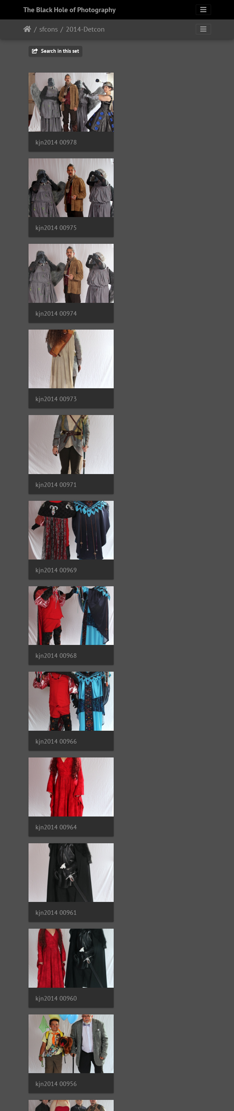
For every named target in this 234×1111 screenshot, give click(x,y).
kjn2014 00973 (150, 225)
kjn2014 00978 (56, 140)
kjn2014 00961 (150, 478)
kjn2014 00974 (56, 225)
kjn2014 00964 (56, 478)
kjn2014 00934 (56, 984)
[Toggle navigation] (203, 10)
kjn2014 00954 (56, 647)
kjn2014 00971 (56, 309)
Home (27, 29)
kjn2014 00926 (56, 1068)
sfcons (48, 29)
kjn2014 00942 (56, 816)
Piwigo (131, 1096)
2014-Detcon (85, 29)
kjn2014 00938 (56, 900)
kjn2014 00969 (150, 309)
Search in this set (55, 51)
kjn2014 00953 (150, 647)
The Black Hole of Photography (69, 9)
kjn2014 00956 (150, 563)
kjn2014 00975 (150, 140)
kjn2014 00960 (56, 563)
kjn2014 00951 (56, 731)
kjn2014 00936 (150, 900)
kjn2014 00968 (56, 394)
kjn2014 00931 (150, 984)
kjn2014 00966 (150, 394)
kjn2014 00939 (150, 816)
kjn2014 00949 (150, 731)
